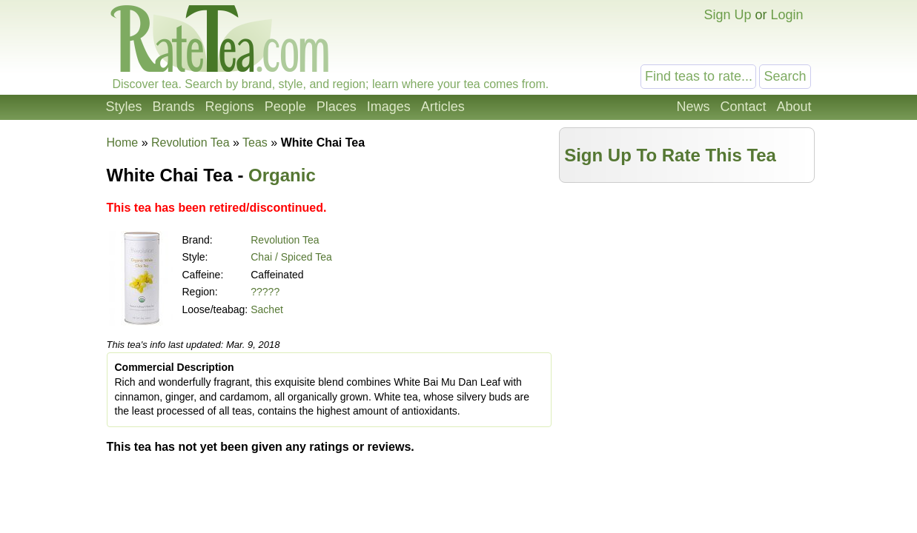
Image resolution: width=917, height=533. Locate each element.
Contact (743, 106)
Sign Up (727, 14)
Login (786, 14)
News (692, 106)
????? (265, 292)
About (793, 106)
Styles (124, 106)
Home (123, 142)
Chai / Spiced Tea (291, 257)
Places (337, 106)
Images (389, 106)
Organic (282, 175)
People (285, 106)
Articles (443, 106)
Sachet (267, 309)
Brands (174, 106)
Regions (229, 106)
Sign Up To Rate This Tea (670, 155)
